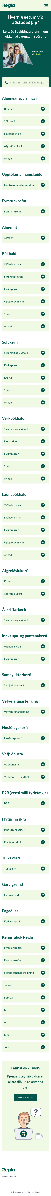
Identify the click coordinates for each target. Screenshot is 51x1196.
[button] (46, 5)
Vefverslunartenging (20, 701)
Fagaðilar (10, 910)
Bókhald (9, 253)
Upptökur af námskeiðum (24, 174)
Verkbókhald (13, 418)
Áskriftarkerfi (14, 609)
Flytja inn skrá (14, 819)
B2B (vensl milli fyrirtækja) (25, 792)
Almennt (9, 227)
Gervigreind (12, 884)
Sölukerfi (10, 342)
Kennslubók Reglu (17, 937)
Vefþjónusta (12, 754)
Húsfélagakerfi (15, 727)
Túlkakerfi (11, 858)
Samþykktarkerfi (16, 674)
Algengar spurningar (19, 98)
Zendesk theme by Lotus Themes (28, 1192)
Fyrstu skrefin (14, 200)
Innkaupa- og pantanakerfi (24, 635)
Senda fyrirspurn (25, 1097)
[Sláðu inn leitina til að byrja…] (25, 82)
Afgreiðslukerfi (15, 570)
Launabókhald (14, 494)
